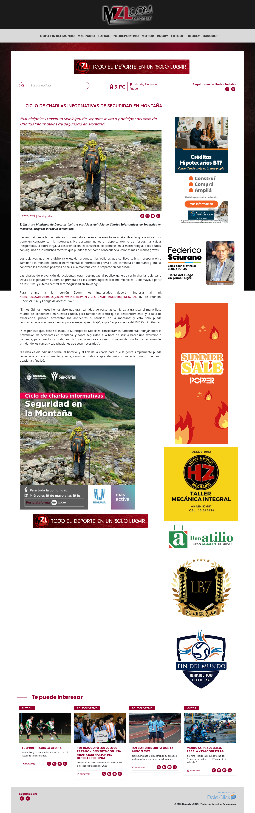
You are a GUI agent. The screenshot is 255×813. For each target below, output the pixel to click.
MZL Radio (86, 36)
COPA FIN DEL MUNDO (57, 36)
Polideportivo (126, 36)
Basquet (210, 36)
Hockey (193, 36)
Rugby (162, 36)
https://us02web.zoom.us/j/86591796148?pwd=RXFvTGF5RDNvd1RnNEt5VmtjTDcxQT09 (78, 297)
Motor (148, 36)
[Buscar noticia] (58, 85)
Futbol (177, 36)
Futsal (104, 36)
